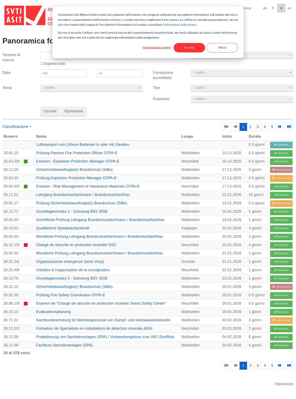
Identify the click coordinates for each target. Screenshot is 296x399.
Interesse (281, 144)
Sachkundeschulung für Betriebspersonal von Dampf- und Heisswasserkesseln (103, 320)
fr (273, 8)
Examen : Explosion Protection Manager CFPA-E (77, 161)
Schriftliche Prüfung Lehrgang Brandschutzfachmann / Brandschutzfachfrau (100, 220)
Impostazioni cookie (156, 47)
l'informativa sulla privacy (180, 24)
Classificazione (16, 127)
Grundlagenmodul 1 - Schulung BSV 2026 (71, 211)
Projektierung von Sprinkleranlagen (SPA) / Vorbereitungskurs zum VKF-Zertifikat (105, 337)
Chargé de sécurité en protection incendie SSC (76, 245)
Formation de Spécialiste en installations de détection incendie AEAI (94, 328)
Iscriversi (281, 153)
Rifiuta (222, 47)
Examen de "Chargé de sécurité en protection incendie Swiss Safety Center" (101, 303)
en (289, 8)
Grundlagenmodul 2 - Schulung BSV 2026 (71, 278)
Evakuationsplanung (53, 312)
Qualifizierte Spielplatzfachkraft (62, 228)
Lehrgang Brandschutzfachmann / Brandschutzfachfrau (83, 195)
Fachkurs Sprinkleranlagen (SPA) (64, 345)
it (281, 8)
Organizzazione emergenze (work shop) (70, 262)
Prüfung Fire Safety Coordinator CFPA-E (70, 295)
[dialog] (148, 32)
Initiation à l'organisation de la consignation (73, 270)
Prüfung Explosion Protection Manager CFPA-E (76, 178)
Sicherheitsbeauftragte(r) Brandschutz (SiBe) (74, 170)
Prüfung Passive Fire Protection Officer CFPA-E (76, 153)
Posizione (161, 99)
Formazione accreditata (163, 75)
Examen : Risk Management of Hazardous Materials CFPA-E (87, 186)
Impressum (284, 384)
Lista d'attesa (281, 178)
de (265, 8)
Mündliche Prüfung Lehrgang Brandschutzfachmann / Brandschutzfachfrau (99, 236)
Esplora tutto (53, 64)
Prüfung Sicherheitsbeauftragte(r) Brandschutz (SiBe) (81, 203)
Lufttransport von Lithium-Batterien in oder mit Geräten (82, 145)
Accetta (189, 47)
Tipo (156, 88)
